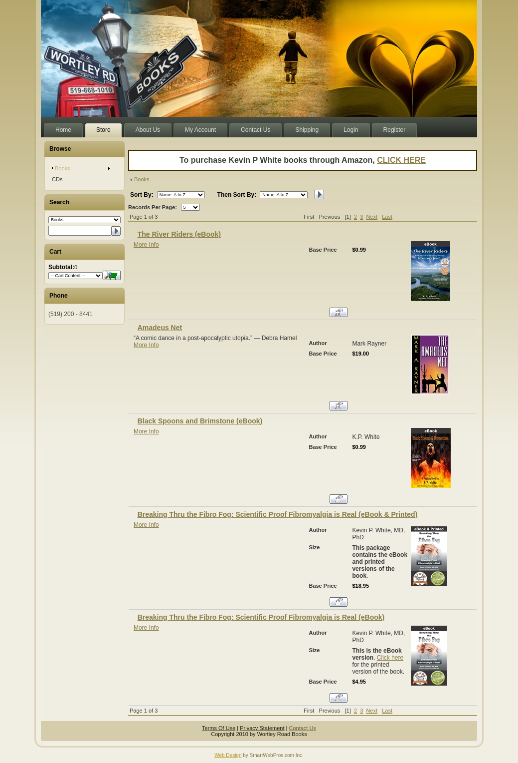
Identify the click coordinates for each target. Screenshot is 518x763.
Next (371, 217)
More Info (146, 244)
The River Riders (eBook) (179, 234)
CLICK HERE (401, 160)
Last (387, 217)
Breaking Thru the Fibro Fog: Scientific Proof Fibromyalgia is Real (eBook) (261, 617)
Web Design (227, 755)
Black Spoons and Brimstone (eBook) (200, 421)
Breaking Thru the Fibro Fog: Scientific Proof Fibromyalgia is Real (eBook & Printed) (278, 514)
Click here (390, 657)
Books (142, 179)
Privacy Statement (262, 728)
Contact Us (302, 728)
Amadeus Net (160, 328)
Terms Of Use (218, 728)
